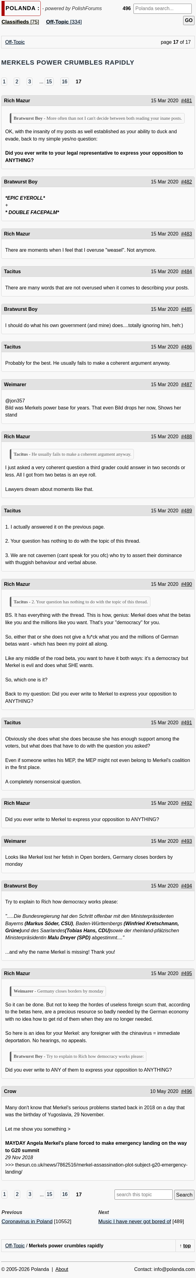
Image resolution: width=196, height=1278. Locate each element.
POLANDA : (23, 8)
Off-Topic (15, 42)
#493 (186, 841)
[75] (20, 22)
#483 (186, 233)
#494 (186, 885)
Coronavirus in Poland (27, 1221)
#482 (186, 181)
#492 (186, 803)
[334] (64, 22)
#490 (186, 584)
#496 (186, 1091)
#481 (186, 100)
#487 (186, 384)
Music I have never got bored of (134, 1221)
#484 (186, 271)
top (187, 1245)
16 (64, 81)
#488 (186, 436)
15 (49, 81)
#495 (186, 973)
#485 (186, 309)
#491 (186, 722)
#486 (186, 346)
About (61, 1269)
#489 (186, 510)
